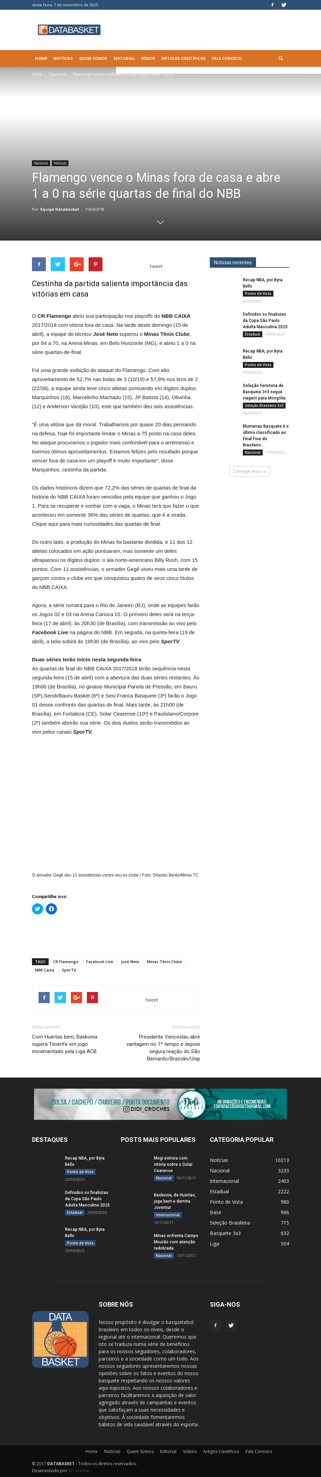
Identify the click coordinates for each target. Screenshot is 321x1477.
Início (37, 74)
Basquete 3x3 (225, 1233)
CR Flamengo (66, 961)
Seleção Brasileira (230, 1222)
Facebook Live (99, 961)
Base (215, 1212)
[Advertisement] (116, 935)
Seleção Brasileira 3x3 (264, 405)
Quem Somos (93, 58)
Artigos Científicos (184, 58)
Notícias (63, 58)
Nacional (57, 74)
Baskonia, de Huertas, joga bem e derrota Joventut (175, 1201)
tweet (156, 266)
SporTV (69, 969)
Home (41, 58)
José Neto (130, 961)
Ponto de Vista (258, 293)
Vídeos (148, 58)
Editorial (124, 58)
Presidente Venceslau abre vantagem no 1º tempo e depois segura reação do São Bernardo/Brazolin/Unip (163, 1048)
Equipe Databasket (59, 209)
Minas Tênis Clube (164, 961)
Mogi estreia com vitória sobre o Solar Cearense (173, 1164)
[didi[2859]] (160, 1104)
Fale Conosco (227, 58)
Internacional (168, 1214)
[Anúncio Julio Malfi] (249, 533)
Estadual (252, 334)
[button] (280, 58)
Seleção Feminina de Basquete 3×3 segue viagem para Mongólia (264, 392)
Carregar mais (249, 471)
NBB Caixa (44, 969)
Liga (214, 1243)
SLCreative (78, 1471)
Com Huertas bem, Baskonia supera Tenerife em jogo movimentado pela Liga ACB (64, 1044)
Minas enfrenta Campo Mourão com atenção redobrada (176, 1242)
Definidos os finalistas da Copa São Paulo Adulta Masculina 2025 (265, 320)
